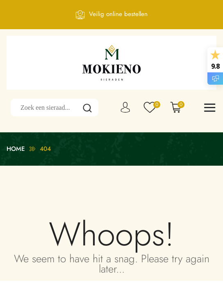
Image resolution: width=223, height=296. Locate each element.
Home (16, 148)
